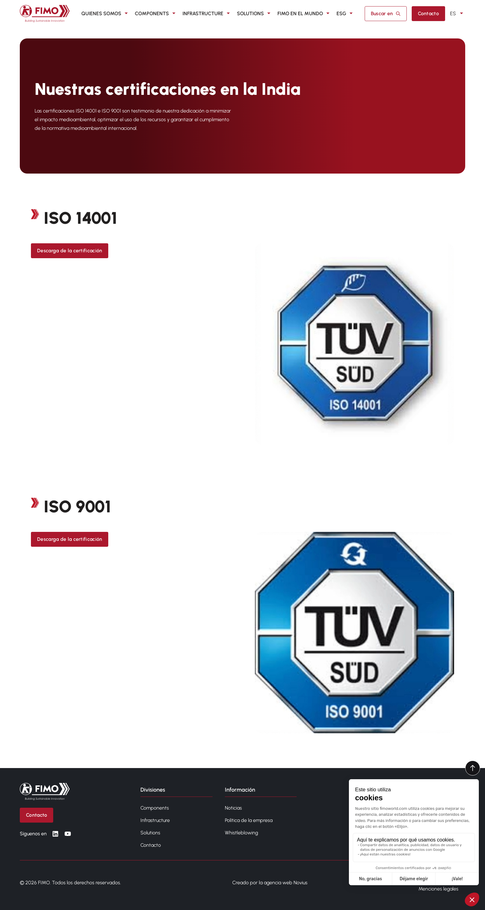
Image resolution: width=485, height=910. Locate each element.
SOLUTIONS (255, 13)
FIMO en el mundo (304, 13)
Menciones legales (438, 889)
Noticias (233, 808)
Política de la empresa (249, 820)
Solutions (150, 833)
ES (457, 13)
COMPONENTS (156, 13)
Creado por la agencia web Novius (269, 883)
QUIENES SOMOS (105, 13)
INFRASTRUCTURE (207, 13)
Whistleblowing (241, 833)
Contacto (150, 845)
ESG (346, 13)
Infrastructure (155, 820)
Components (154, 808)
